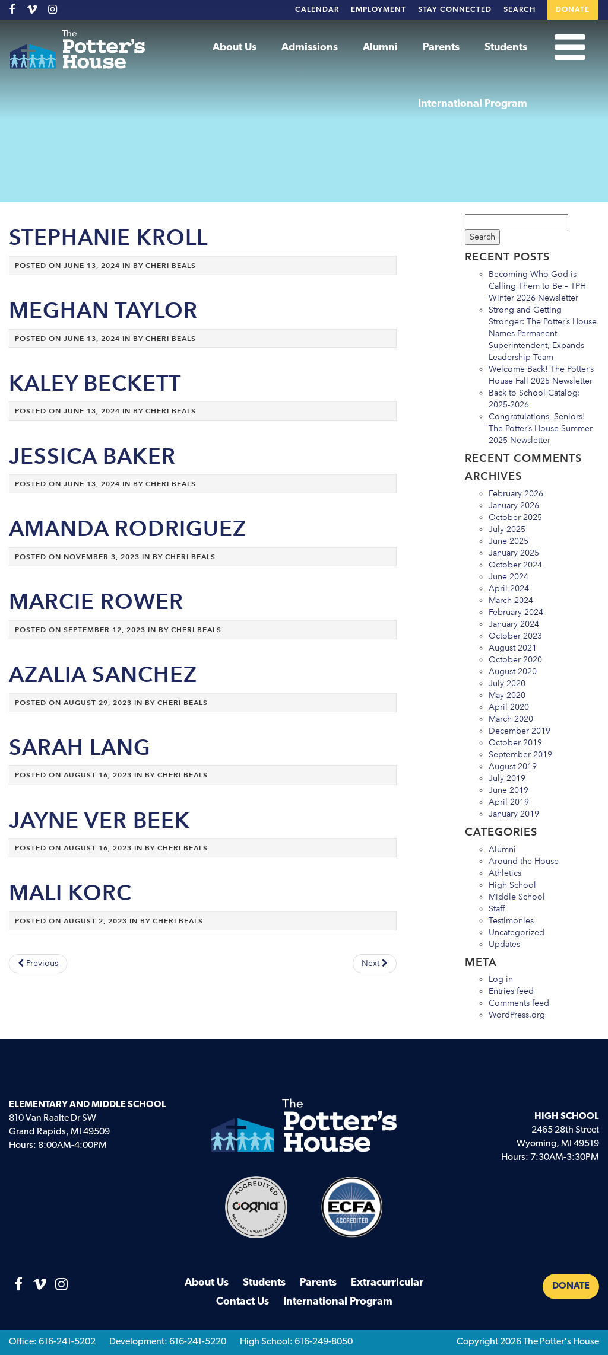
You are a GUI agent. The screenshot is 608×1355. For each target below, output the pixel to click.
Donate (573, 10)
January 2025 (514, 553)
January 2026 (514, 505)
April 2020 (509, 707)
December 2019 (519, 731)
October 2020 (515, 660)
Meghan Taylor (103, 310)
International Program (472, 104)
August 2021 (513, 648)
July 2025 (507, 529)
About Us (234, 47)
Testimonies (511, 921)
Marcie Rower (96, 601)
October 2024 (515, 565)
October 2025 (515, 517)
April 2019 (509, 802)
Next (375, 963)
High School (512, 885)
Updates (504, 944)
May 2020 (507, 695)
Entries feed (511, 991)
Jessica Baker (92, 456)
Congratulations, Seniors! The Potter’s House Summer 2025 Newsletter (541, 428)
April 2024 (509, 589)
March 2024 (511, 600)
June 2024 (508, 577)
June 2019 (508, 790)
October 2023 (515, 636)
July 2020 (507, 683)
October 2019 (515, 743)
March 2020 (511, 719)
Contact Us (242, 1302)
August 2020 (513, 672)
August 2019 (513, 766)
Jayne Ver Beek (99, 820)
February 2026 (516, 494)
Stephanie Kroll (108, 237)
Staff (497, 909)
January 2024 (514, 624)
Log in (501, 979)
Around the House (524, 861)
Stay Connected (455, 10)
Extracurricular (387, 1283)
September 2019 (520, 755)
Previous (38, 963)
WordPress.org (517, 1015)
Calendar (317, 10)
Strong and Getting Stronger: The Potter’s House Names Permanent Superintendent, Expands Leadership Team (543, 333)
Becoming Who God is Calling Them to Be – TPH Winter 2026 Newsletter (537, 286)
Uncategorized (516, 932)
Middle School (517, 897)
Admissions (309, 47)
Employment (378, 10)
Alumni (380, 47)
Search (520, 10)
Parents (441, 47)
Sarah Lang (80, 747)
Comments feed (519, 1003)
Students (505, 47)
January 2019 (514, 814)
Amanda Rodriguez (127, 528)
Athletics (505, 873)
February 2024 (516, 612)
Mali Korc (70, 893)
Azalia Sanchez (103, 674)
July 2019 (507, 778)
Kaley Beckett (95, 383)
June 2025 (508, 541)
